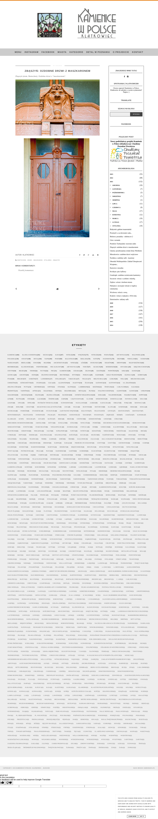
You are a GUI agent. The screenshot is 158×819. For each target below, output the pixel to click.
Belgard (141, 503)
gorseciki (105, 427)
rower (131, 495)
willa (122, 379)
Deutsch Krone (128, 507)
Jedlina (45, 603)
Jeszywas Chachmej (76, 603)
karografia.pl (149, 768)
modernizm (110, 367)
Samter (72, 451)
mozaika (29, 419)
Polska (50, 415)
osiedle (126, 707)
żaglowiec (81, 439)
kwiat (35, 363)
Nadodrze (132, 623)
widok (26, 563)
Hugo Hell (111, 511)
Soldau (116, 531)
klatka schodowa (29, 355)
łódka (67, 503)
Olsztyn (76, 383)
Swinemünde (36, 479)
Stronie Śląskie (73, 535)
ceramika (85, 543)
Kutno (103, 611)
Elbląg (67, 443)
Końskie (11, 611)
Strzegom (89, 535)
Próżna (143, 635)
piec (52, 371)
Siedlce (103, 475)
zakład (34, 743)
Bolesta (58, 579)
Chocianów (97, 507)
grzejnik (132, 679)
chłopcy (109, 543)
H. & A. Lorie (73, 595)
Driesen (46, 443)
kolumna (11, 551)
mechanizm (58, 699)
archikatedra (87, 663)
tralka (85, 379)
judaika (76, 371)
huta (66, 683)
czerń (61, 671)
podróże (24, 411)
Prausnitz (21, 527)
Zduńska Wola (141, 539)
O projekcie (121, 52)
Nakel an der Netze (138, 467)
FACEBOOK (48, 52)
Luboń (79, 615)
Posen (57, 359)
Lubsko (112, 467)
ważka (113, 499)
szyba (62, 499)
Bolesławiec (125, 459)
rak (74, 719)
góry (81, 547)
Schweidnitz (66, 403)
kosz (57, 691)
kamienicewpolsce (106, 487)
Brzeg (69, 419)
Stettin (11, 371)
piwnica (43, 495)
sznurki (121, 727)
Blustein (33, 579)
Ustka (70, 655)
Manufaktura (117, 615)
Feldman (73, 587)
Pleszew (44, 475)
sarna (96, 723)
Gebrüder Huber (86, 591)
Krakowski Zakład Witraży (48, 407)
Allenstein (62, 383)
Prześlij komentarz (26, 270)
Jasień (10, 603)
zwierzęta (54, 459)
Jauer (118, 463)
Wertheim (122, 451)
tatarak (132, 727)
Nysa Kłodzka (127, 627)
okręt (93, 707)
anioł (54, 663)
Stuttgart (12, 651)
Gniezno (144, 391)
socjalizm (139, 723)
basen (143, 663)
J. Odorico (79, 599)
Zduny (115, 539)
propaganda (37, 719)
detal (36, 359)
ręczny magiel (48, 723)
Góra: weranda (115, 240)
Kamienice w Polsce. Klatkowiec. (29, 768)
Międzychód (25, 623)
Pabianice (138, 523)
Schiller (28, 643)
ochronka (12, 707)
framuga (40, 547)
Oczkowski (30, 631)
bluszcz (48, 667)
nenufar (120, 435)
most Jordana (32, 555)
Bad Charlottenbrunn (17, 575)
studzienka (36, 411)
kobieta (141, 375)
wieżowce (50, 563)
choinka (11, 671)
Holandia (98, 511)
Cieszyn (29, 407)
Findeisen (128, 587)
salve (49, 431)
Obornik (102, 471)
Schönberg (119, 643)
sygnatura (50, 411)
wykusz (104, 739)
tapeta (73, 431)
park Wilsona (61, 711)
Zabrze (93, 403)
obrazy (116, 403)
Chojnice (11, 463)
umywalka (121, 731)
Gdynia (110, 411)
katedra (140, 415)
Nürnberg (141, 627)
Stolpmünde (91, 647)
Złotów (54, 543)
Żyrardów (33, 567)
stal (9, 727)
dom (94, 427)
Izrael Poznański (14, 515)
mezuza (143, 427)
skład (87, 559)
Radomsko (60, 451)
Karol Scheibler (39, 607)
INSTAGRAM (31, 52)
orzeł (115, 707)
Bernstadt (128, 439)
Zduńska (126, 539)
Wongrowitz (55, 539)
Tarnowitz (64, 479)
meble (132, 407)
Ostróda (110, 523)
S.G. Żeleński (128, 383)
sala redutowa (65, 723)
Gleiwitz (120, 391)
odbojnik (87, 455)
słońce (50, 419)
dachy (23, 455)
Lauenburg (99, 467)
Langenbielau (84, 467)
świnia (91, 747)
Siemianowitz (13, 427)
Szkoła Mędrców (50, 651)
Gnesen (106, 419)
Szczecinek (50, 479)
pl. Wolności (40, 715)
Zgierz (10, 543)
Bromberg (12, 367)
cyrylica (84, 427)
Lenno (35, 615)
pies (144, 711)
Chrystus (31, 583)
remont (84, 719)
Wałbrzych (129, 395)
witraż (69, 355)
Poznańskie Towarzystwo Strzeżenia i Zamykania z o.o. (112, 635)
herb (119, 415)
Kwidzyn (22, 447)
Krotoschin (123, 411)
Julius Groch (124, 603)
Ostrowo (39, 415)
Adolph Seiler (127, 503)
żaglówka (46, 567)
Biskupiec (11, 579)
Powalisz (81, 635)
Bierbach (113, 575)
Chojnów (23, 463)
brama (21, 371)
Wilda (75, 407)
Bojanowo (46, 579)
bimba (121, 483)
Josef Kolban (94, 603)
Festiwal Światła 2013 (110, 587)
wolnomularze (48, 739)
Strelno (131, 647)
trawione (133, 559)
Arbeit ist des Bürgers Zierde (61, 571)
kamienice (64, 371)
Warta (37, 483)
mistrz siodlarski (88, 699)
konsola (11, 691)
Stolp (60, 387)
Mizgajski (11, 623)
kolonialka (45, 435)
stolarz (108, 559)
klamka (11, 419)
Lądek (67, 519)
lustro (123, 695)
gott (122, 679)
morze (10, 555)
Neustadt (27, 415)
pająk (24, 711)
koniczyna (140, 687)
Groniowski (123, 443)
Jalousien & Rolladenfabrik (114, 599)
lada (10, 491)
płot (91, 391)
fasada (10, 679)
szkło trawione (112, 375)
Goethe (129, 591)
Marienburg (117, 519)
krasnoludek (108, 691)
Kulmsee (11, 447)
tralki (22, 439)
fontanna (42, 679)
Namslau (144, 623)
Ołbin (22, 475)
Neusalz (54, 471)
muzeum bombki (25, 703)
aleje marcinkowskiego (29, 663)
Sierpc (112, 475)
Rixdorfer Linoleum (76, 639)
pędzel (65, 719)
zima (9, 407)
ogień (55, 707)
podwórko (40, 367)
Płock (48, 451)
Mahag (92, 519)
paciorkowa (91, 555)
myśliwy (70, 703)
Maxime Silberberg (49, 619)
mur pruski (12, 431)
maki (56, 491)
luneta (112, 695)
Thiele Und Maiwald (120, 651)
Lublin (112, 379)
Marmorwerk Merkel (136, 615)
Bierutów (141, 439)
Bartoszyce (89, 575)
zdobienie (79, 563)
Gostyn (100, 443)
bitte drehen (21, 667)
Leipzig (25, 615)
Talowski (93, 651)
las (25, 695)
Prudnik (61, 415)
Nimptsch (81, 627)
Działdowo (26, 511)
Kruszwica (76, 611)
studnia (39, 383)
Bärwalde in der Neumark (77, 507)
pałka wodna (121, 711)
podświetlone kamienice (83, 715)
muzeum (94, 435)
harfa (26, 683)
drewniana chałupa (16, 487)
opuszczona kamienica (17, 495)
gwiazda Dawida (59, 487)
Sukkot (24, 651)
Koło (144, 607)
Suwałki (34, 651)
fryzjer (44, 487)
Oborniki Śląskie (14, 631)
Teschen (86, 415)
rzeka (59, 559)
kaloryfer (117, 427)
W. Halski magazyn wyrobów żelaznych (103, 655)
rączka (69, 559)
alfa (45, 663)
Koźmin (62, 467)
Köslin (73, 423)
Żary (63, 399)
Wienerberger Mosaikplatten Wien (22, 659)
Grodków (83, 463)
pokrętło (114, 715)
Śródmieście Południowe (33, 747)
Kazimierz (82, 515)
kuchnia (52, 551)
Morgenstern (66, 623)
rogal (94, 719)
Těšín (42, 655)
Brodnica (96, 579)
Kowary (51, 467)
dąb (32, 455)
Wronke (59, 483)
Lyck (58, 519)
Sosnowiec (73, 415)
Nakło (10, 471)
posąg (22, 559)
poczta (52, 715)
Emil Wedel (12, 587)
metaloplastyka (128, 551)
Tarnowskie (78, 479)
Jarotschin (51, 515)
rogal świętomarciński (111, 719)
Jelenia (38, 395)
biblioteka (110, 483)
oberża (144, 703)
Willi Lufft (45, 659)
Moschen (11, 523)
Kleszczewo (92, 607)
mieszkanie (95, 491)
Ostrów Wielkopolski (84, 395)
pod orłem (64, 715)
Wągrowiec (104, 539)
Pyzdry (10, 639)
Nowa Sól (84, 423)
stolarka (48, 260)
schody (143, 359)
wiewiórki (37, 563)
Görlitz (117, 419)
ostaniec (137, 707)
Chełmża (21, 443)
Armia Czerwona (96, 571)
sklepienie (20, 499)
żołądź (70, 567)
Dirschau (35, 463)
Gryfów (11, 595)
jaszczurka (122, 683)
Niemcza (69, 627)
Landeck (140, 515)
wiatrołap (24, 735)
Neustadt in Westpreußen (41, 523)
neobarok (101, 703)
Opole (20, 403)
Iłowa (28, 515)
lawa (45, 695)
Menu (18, 52)
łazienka (101, 563)
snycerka (124, 367)
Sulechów (95, 451)
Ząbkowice (22, 543)
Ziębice (109, 415)
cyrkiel (11, 435)
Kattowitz (113, 383)
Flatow (47, 511)
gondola (111, 679)
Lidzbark (46, 615)
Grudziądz (25, 395)
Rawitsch (125, 527)
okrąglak (82, 707)
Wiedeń (48, 483)
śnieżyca (80, 747)
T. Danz (81, 651)
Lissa (66, 407)
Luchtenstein (92, 615)
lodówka (89, 695)
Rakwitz (48, 639)
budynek (86, 407)
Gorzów (32, 379)
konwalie (36, 691)
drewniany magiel (54, 675)
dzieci (10, 547)
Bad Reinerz (51, 575)
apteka (35, 391)
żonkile (131, 747)
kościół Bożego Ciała (80, 691)
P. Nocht (86, 631)
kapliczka (104, 403)
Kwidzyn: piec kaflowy (118, 272)
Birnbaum (126, 575)
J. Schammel (93, 599)
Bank (63, 575)
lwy (132, 695)
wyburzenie (92, 739)
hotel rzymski (53, 683)
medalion (72, 699)
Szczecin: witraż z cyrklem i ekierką (122, 279)
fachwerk (33, 487)
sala (9, 499)
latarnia (35, 695)
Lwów (104, 615)
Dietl (65, 583)
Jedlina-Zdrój (58, 603)
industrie (88, 683)
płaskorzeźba (95, 495)
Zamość (98, 483)
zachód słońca (35, 503)
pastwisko (91, 711)
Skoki (142, 643)
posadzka (11, 359)
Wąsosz (74, 659)
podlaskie (120, 555)
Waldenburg (114, 395)
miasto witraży (79, 491)
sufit (95, 359)
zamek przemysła (59, 743)
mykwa (60, 703)
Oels (136, 471)
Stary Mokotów (14, 647)
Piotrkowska (26, 451)
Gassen (72, 591)
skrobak (126, 723)
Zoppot (141, 395)
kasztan (141, 547)
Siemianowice (137, 423)
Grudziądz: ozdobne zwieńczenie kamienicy (125, 275)
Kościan (22, 611)
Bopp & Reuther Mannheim (76, 579)
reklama (84, 359)
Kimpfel (64, 607)
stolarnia (33, 727)
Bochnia (24, 507)
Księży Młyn (91, 611)
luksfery (101, 695)
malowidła (136, 355)
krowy (41, 551)
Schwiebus (85, 643)
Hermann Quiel (28, 599)
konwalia (23, 691)
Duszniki (85, 583)
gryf (57, 391)
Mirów (123, 619)
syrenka (89, 727)
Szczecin (96, 367)
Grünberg (38, 387)
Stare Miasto (40, 427)
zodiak (100, 743)
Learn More (132, 816)
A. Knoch (105, 567)
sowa (40, 499)
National (25, 627)
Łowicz (110, 743)
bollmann (70, 667)
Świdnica (52, 399)
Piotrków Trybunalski (47, 403)
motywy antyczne (59, 555)
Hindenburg (101, 399)
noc (106, 491)
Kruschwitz (63, 611)
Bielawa (95, 459)
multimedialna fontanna (129, 699)
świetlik (108, 387)
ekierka (32, 435)
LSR (111, 611)
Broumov (108, 579)
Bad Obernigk (36, 575)
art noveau (121, 355)
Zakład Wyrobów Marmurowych (115, 659)
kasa (48, 687)
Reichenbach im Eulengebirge (115, 423)
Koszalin (62, 423)
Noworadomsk (95, 627)
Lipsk (70, 615)
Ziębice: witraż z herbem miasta (121, 282)
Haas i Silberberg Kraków (114, 595)
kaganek (129, 547)
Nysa (92, 471)
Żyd (115, 503)
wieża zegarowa (48, 735)
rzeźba (141, 495)
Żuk (112, 747)
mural (142, 407)
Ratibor (103, 527)
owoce (131, 435)
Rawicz (114, 527)
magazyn (142, 695)
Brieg (60, 419)
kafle (57, 355)
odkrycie (44, 707)
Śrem (70, 439)
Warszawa (12, 363)
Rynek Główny (28, 531)
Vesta (80, 655)
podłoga (86, 375)
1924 (95, 567)
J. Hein (68, 599)
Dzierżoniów (94, 419)
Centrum (80, 419)
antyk (64, 663)
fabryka (42, 455)
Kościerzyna (48, 611)
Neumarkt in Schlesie (42, 627)
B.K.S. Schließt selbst (111, 439)
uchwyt (86, 731)
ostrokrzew (13, 711)
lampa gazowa (13, 695)
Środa (141, 743)
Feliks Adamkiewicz (89, 587)
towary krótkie (22, 731)
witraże (94, 355)
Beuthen (63, 375)
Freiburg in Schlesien (83, 443)
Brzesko (46, 507)
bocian (59, 667)
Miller (113, 619)
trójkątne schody (98, 499)
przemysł (33, 559)
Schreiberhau (58, 531)
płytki (43, 371)
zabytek (127, 739)
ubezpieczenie (13, 563)
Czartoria (44, 583)
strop (44, 727)
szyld (40, 419)
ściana (87, 383)
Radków (21, 639)
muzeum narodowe (44, 703)
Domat (75, 583)
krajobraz (68, 391)
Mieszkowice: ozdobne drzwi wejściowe (124, 254)
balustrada (70, 359)
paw (97, 455)
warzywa (144, 731)
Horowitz (57, 599)
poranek (139, 715)
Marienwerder (37, 447)
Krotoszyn (136, 411)
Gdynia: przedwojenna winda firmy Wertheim (126, 251)
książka (121, 691)
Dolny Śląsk (13, 511)
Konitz (27, 467)
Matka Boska (31, 619)
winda (73, 363)
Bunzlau (138, 459)
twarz (66, 731)
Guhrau (52, 595)
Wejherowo (31, 539)
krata (31, 551)
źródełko (103, 747)
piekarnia (38, 431)
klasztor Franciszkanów (101, 687)
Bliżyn (22, 579)
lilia (30, 491)
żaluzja (94, 439)
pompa (63, 495)
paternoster (106, 555)
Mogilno (38, 623)
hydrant (76, 683)
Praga (38, 451)
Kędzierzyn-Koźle (125, 515)
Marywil (51, 447)
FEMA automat (27, 587)
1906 (87, 567)
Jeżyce (51, 423)
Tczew (108, 479)
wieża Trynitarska (140, 499)
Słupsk (70, 387)
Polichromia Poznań (60, 475)
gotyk (60, 547)
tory (9, 731)
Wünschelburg (60, 659)
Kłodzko (65, 395)
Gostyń (111, 443)
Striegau (58, 535)
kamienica (12, 355)
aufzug (101, 663)
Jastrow (20, 603)
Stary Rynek (140, 475)
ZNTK (84, 659)
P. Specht (97, 631)
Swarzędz (23, 479)
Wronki (70, 483)
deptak (21, 435)
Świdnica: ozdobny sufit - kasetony (122, 258)
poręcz (127, 403)
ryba (10, 723)
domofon (29, 675)
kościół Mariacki (136, 487)
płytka (19, 399)
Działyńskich (116, 583)
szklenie (11, 439)
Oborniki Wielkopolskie (120, 471)
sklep (46, 363)
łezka (120, 743)
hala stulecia (13, 683)
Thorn (32, 371)
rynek (131, 455)
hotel (98, 547)
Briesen (35, 507)
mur (77, 455)
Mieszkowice (131, 519)
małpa (47, 699)
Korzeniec (123, 607)
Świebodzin (125, 563)
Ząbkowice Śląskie (38, 543)
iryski (110, 683)
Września (120, 431)
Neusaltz (42, 471)
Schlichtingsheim (44, 643)
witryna (83, 431)
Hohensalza (115, 399)
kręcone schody (140, 367)
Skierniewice (103, 531)
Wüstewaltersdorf (72, 539)
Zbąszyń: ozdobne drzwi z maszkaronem (124, 247)
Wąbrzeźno (89, 539)
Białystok (85, 411)
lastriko (20, 491)
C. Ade (119, 579)
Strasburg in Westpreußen (112, 647)
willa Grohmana (80, 735)
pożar (10, 719)
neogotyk (114, 703)
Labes (71, 467)
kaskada (70, 687)
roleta (121, 495)
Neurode (30, 471)
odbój (33, 707)
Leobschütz (37, 519)
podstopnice (134, 555)
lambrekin (83, 387)
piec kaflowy (55, 367)
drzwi (30, 260)
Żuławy (21, 567)
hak (89, 547)
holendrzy (37, 683)
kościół (72, 435)
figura (21, 679)
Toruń (85, 367)
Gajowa (41, 591)
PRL (127, 523)
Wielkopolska (56, 427)
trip (42, 439)
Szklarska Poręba (118, 535)
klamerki (82, 687)
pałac (33, 495)
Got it (142, 816)
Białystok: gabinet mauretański (120, 229)
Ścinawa (130, 743)
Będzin (10, 443)
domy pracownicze (125, 543)
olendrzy (104, 707)
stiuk (29, 399)
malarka (11, 699)
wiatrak (124, 499)
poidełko (11, 559)
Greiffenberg (142, 591)
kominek (122, 407)
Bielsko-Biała (136, 379)
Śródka (113, 563)
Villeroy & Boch (137, 535)
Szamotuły (108, 451)
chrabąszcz (24, 671)
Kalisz (134, 387)
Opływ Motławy (59, 631)
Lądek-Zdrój (79, 519)
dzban (84, 675)
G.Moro (30, 591)
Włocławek (80, 403)
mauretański (111, 551)
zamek (51, 439)
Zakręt (94, 659)
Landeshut (12, 519)
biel (9, 667)
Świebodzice (68, 459)
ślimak (69, 747)
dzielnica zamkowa (100, 675)
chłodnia (37, 671)
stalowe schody (104, 391)
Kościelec (34, 611)
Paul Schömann (141, 631)
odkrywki (25, 431)
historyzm (99, 407)
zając (49, 503)
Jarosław (40, 423)
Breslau (24, 363)
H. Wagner (87, 595)
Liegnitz (23, 375)
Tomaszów (120, 479)
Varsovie (26, 483)
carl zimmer (142, 667)
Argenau (81, 571)
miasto (66, 491)
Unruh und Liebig (56, 655)
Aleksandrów (132, 567)
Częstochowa (76, 399)
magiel (87, 551)
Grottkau (96, 463)
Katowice (99, 383)
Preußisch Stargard (37, 527)
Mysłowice (117, 447)
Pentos (10, 635)
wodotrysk (125, 735)
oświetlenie (77, 555)
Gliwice (132, 391)
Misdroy (63, 447)
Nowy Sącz (12, 451)
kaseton (58, 687)
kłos (62, 551)
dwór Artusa (71, 675)
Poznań (107, 355)
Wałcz (19, 539)
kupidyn (133, 691)
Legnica (11, 375)
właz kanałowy (39, 459)
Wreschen (108, 431)
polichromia (109, 455)
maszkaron (38, 260)
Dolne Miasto (49, 463)
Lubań (48, 519)
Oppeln (30, 403)
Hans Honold (134, 595)
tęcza (76, 731)
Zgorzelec (71, 427)
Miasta (62, 52)
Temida (104, 651)
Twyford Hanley (29, 655)
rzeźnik (96, 387)
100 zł (79, 567)
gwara (143, 679)
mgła (142, 551)
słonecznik (82, 499)
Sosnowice (12, 535)
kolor (128, 687)
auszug (112, 663)
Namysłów (12, 627)
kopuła (47, 691)
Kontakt (137, 52)
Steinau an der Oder (49, 647)
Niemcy (58, 627)
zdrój (61, 439)
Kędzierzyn (108, 515)
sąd (71, 499)
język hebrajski (14, 687)
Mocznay (91, 447)
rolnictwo (129, 719)
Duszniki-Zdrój (100, 583)
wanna (133, 731)
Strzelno (143, 647)
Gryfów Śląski (24, 595)
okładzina (130, 491)
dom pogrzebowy (125, 671)
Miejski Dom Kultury (97, 619)
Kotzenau (95, 515)
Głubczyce (74, 511)
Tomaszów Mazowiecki (138, 479)
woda (22, 503)
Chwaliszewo (112, 507)
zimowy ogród (86, 743)
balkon (47, 391)
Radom (98, 375)
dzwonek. (116, 675)
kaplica (38, 687)
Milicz (143, 519)
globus (100, 679)
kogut (121, 487)
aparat (74, 663)
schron (106, 723)
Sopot (50, 387)
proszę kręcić (52, 719)
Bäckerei (58, 507)
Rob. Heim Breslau (96, 639)
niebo (134, 703)
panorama (12, 411)
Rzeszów (95, 431)
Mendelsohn (67, 619)
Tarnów (24, 391)
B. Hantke (144, 571)
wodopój (112, 735)
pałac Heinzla (105, 711)
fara (29, 547)
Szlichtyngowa (67, 651)
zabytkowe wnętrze (68, 411)
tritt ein (55, 731)
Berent (102, 575)
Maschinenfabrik (15, 619)
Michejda (80, 619)
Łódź (83, 363)
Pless (10, 527)
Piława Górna (33, 635)
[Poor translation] (9, 783)
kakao (27, 687)
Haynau (108, 463)
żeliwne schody (47, 375)
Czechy (56, 583)
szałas (100, 727)
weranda (11, 735)
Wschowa (98, 415)
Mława (79, 623)
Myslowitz (103, 447)
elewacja (128, 375)
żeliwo (88, 371)
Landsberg (45, 379)
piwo (9, 715)
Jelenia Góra (52, 395)
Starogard (25, 535)
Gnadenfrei (102, 591)
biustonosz (35, 667)
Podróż (96, 423)
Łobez (58, 503)
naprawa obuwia (86, 703)
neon (125, 703)
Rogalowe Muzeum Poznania (120, 639)
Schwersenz (74, 531)
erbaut (20, 547)
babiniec (122, 663)
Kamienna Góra (14, 467)
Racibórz (92, 527)
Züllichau (12, 455)
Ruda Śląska (13, 531)
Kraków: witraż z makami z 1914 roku (123, 296)
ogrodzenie (117, 491)
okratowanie (67, 707)
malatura (131, 427)
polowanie (127, 715)
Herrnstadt (43, 599)
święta (10, 567)
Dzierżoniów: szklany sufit (119, 299)
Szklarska (101, 535)
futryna (54, 679)
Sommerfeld (125, 475)
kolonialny (59, 435)
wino (93, 735)
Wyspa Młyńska (84, 483)
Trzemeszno (12, 655)
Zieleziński (137, 659)
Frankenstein (60, 511)
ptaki (10, 379)
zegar (73, 743)
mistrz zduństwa (107, 699)
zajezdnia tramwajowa (17, 743)
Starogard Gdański (42, 535)
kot (20, 419)
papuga (48, 711)
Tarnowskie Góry (95, 479)
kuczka (83, 435)
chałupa (97, 543)
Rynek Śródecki (14, 643)
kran (22, 551)
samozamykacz (82, 723)
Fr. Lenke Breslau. (15, 591)
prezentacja (22, 719)
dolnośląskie (88, 671)
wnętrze (81, 355)
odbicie (24, 707)
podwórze (112, 371)
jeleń (134, 683)
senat (116, 723)
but (123, 667)
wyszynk (116, 739)
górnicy (73, 487)
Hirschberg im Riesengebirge (19, 423)
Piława (20, 635)
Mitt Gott (134, 619)
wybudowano (76, 739)
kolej (119, 687)
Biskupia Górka (109, 459)
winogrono (23, 459)
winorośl (11, 503)
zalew (44, 743)
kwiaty (24, 359)
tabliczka (73, 379)
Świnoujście (94, 503)
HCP (97, 595)
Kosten (135, 607)
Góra (62, 595)
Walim (10, 539)
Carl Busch (130, 579)
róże (36, 723)
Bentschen (22, 260)
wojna (34, 739)
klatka (111, 407)
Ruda (136, 527)
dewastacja (73, 671)
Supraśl (11, 479)
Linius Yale (58, 615)
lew (9, 399)
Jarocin (39, 515)
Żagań (106, 503)
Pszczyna (65, 527)
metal (81, 391)
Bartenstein (75, 575)
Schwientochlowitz (102, 643)
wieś (35, 735)
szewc (110, 727)
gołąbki (71, 547)
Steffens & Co (30, 647)
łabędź (90, 563)
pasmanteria (76, 711)
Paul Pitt (126, 631)
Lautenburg (13, 615)
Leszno (10, 403)
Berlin (18, 407)
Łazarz (40, 399)
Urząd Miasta (13, 483)
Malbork (103, 519)
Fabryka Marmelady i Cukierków (51, 587)
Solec (125, 531)
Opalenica (44, 631)
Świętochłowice (54, 747)
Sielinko (132, 643)
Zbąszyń (56, 260)
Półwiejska (78, 527)
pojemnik (101, 715)
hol (83, 487)
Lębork (122, 467)
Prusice (54, 527)
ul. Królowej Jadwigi (103, 731)
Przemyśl (11, 391)
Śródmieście (80, 503)
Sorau (100, 395)
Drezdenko (34, 443)
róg (27, 723)
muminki (11, 703)
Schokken (60, 643)
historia (53, 455)
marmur (97, 551)
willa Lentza (64, 563)
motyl (45, 555)
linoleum (76, 695)
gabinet (65, 679)
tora (142, 727)
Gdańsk (99, 371)
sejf (78, 559)
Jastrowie (33, 603)
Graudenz (12, 395)
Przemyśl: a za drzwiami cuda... (121, 233)
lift (66, 695)
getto (50, 547)
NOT (88, 623)
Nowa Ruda (80, 471)
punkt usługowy (78, 495)
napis (47, 359)
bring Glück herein (99, 667)
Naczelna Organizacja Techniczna (109, 623)
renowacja (139, 403)
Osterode (84, 523)
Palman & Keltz (111, 631)
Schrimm (83, 451)
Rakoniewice (34, 639)
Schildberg (43, 531)
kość (96, 691)
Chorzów (11, 383)
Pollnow (69, 635)
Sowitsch (27, 427)
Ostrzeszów (97, 523)
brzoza (114, 667)
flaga (30, 679)
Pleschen (32, 475)
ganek (90, 679)
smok (31, 499)
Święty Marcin (141, 563)
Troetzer (136, 651)
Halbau (87, 511)
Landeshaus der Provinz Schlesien (132, 611)
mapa (22, 699)
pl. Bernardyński (23, 715)
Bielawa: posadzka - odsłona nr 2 (121, 237)
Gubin (145, 443)
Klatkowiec (26, 367)
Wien (43, 539)
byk (131, 667)
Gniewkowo (116, 591)
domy (39, 675)
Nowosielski (111, 627)
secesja (46, 355)
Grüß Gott (39, 595)
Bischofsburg (140, 575)
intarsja (100, 683)
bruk (143, 431)
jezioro (118, 547)
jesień (107, 547)
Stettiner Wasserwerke (71, 647)
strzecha (55, 727)
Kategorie (76, 52)
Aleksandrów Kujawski (17, 571)
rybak (18, 723)
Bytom (75, 375)
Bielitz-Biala (99, 379)
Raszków (59, 639)
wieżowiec (63, 735)
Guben (135, 443)
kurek (143, 691)
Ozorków (74, 631)
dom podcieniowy (106, 671)
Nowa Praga (131, 447)
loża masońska (43, 491)
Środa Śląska (13, 747)
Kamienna (139, 463)
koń (65, 691)
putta (26, 387)
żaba (121, 747)
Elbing (57, 443)
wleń (102, 735)
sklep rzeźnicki (135, 363)
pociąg (54, 495)
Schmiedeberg (89, 475)
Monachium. (51, 623)
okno (34, 375)
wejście (11, 459)
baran (133, 663)
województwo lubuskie (17, 739)
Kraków (108, 363)
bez (75, 543)
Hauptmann (12, 599)
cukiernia (50, 671)
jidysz (91, 487)
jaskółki (128, 415)
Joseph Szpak (109, 603)
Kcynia (54, 607)
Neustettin (67, 471)
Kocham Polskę (108, 607)
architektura (59, 363)
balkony (132, 431)
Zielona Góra (13, 387)
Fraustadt (98, 411)
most (19, 555)
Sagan (76, 475)
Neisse (19, 471)
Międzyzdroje (76, 447)
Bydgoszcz (94, 363)
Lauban (24, 519)
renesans (109, 495)
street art (120, 559)
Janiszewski (135, 599)
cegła (131, 483)
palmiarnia (36, 711)
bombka (82, 667)
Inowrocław (130, 399)
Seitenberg (88, 531)
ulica (50, 383)
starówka (20, 727)
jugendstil (107, 359)
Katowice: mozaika (116, 268)
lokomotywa (74, 551)
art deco (65, 543)
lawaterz (56, 695)
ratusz (121, 455)
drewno (120, 363)
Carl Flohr (121, 387)
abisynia (11, 663)
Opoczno (71, 523)
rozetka (142, 719)
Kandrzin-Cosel (66, 515)
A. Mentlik (117, 567)
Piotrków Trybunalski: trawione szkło (123, 244)
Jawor (127, 463)
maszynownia (34, 699)
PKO (120, 523)
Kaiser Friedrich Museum (18, 607)
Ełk (37, 511)
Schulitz (72, 643)
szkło (124, 371)
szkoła (141, 455)
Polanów (57, 635)
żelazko (58, 567)
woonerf (62, 739)
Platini (46, 635)
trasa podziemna (41, 731)
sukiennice (77, 727)
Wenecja (128, 655)
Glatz (88, 399)
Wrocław (131, 359)
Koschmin (39, 467)
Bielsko (20, 379)
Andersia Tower (37, 571)
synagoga (51, 499)
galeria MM (78, 679)
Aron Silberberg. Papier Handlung (122, 571)
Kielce (142, 399)
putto (140, 435)
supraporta (60, 431)
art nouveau (72, 367)
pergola (134, 711)
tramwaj (33, 439)
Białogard (12, 507)
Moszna (23, 523)
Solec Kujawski (139, 531)
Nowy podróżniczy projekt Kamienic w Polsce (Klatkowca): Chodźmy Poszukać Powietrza (126, 143)
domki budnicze (14, 675)
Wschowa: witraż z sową (118, 292)
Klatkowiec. (77, 607)
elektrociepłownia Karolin (136, 675)
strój (65, 727)
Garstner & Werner (56, 591)
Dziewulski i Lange (67, 463)
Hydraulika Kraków (128, 511)
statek (97, 559)
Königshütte (25, 383)
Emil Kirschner (132, 583)
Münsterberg (13, 415)
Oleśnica (11, 475)
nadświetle (107, 435)
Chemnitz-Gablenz (15, 583)
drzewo (141, 543)
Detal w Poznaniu (98, 52)
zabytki (139, 739)
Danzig (135, 371)
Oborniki (60, 523)
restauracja (47, 559)
